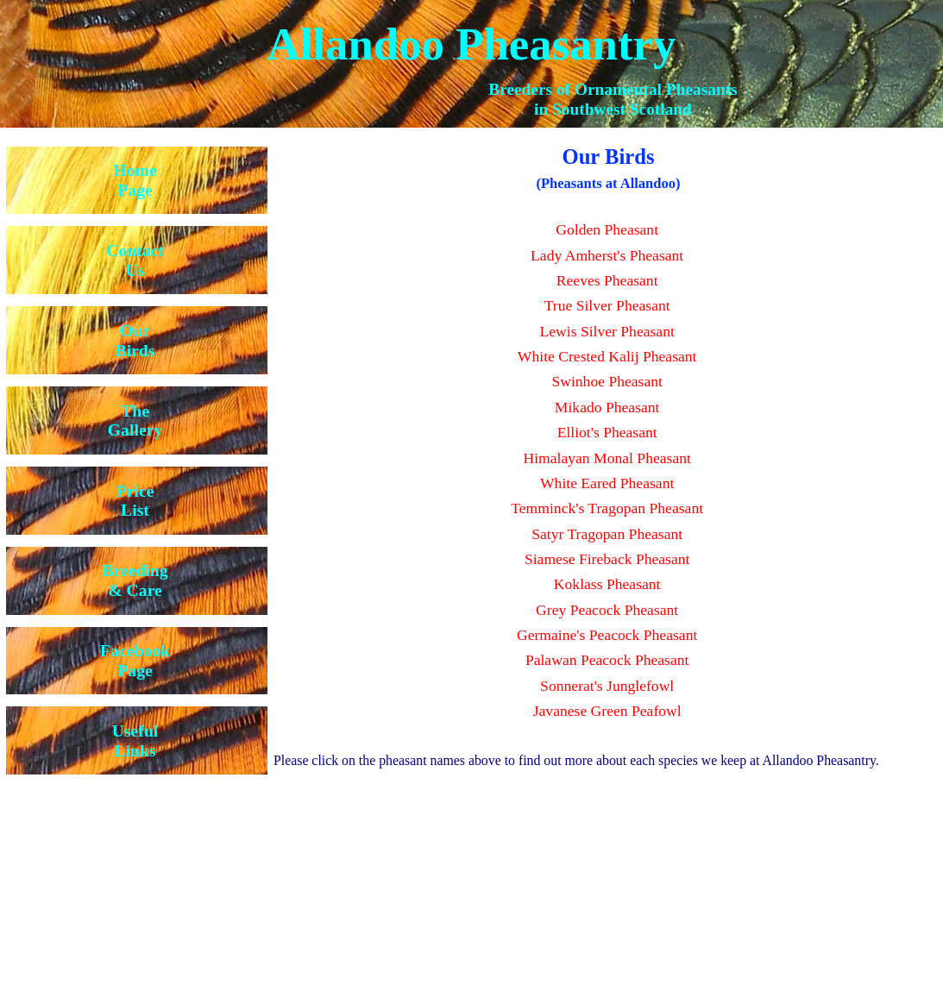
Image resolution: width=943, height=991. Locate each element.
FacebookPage (135, 660)
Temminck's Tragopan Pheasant (607, 508)
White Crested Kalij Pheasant (607, 356)
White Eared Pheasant (607, 483)
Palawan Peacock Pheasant (607, 659)
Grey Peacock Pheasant (607, 609)
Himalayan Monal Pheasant (606, 458)
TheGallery (135, 420)
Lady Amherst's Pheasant (607, 255)
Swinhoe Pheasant (607, 381)
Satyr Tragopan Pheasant (606, 534)
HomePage (134, 179)
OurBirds (135, 340)
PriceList (135, 500)
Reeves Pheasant (607, 280)
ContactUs (135, 260)
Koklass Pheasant (607, 584)
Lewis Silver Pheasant (606, 331)
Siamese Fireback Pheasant (607, 559)
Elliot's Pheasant (607, 432)
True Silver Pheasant (607, 305)
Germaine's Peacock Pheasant (607, 634)
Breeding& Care (134, 580)
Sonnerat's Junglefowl (607, 685)
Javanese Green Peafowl (607, 710)
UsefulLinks (135, 740)
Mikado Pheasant (607, 407)
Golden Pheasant (607, 229)
